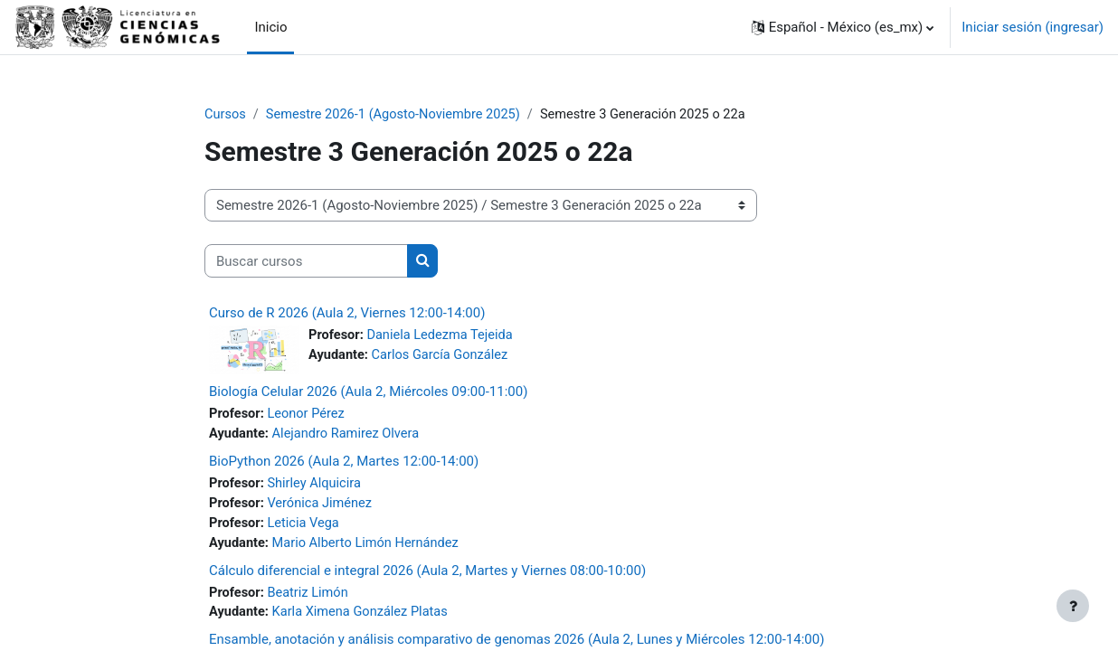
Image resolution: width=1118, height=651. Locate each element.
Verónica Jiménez (322, 506)
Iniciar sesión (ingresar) (1033, 27)
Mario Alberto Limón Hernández (370, 547)
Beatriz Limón (310, 597)
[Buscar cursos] (306, 261)
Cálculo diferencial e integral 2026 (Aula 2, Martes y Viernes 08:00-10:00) (427, 574)
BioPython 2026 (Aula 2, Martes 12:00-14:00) (343, 463)
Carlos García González (444, 356)
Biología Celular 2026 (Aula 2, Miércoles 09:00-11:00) (368, 392)
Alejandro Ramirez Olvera (349, 436)
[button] (843, 27)
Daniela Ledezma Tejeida (443, 336)
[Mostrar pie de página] (1072, 606)
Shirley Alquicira (317, 485)
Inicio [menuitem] (270, 27)
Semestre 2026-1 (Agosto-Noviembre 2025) (398, 115)
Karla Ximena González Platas (364, 617)
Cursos (225, 115)
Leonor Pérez (308, 415)
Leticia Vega (306, 526)
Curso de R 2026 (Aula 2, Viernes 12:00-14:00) (347, 314)
